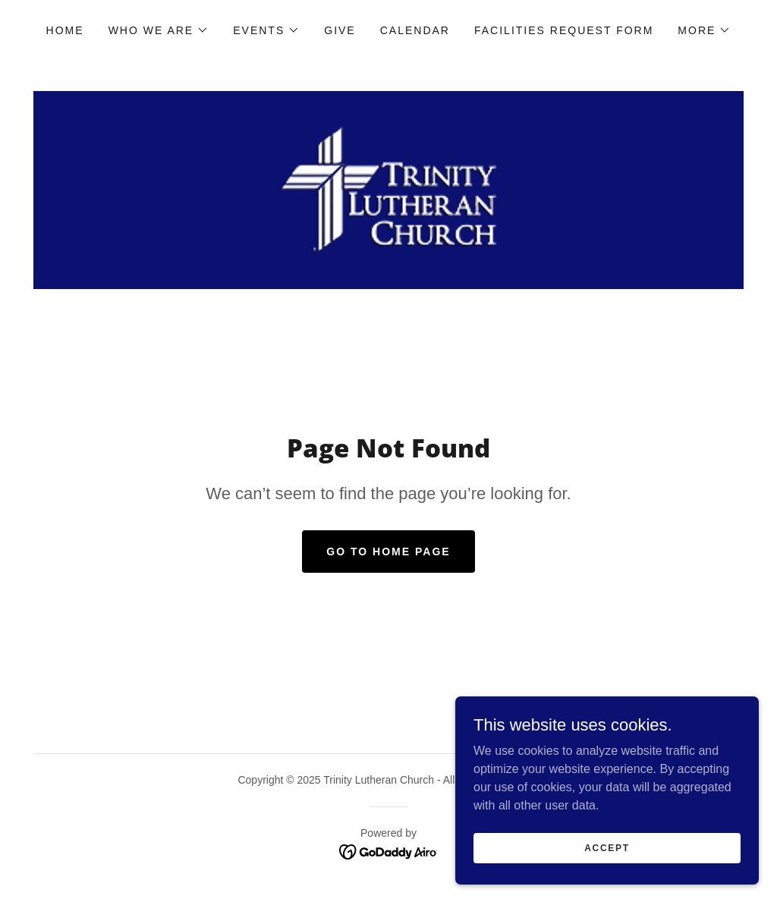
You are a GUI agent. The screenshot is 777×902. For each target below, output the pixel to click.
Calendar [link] (415, 30)
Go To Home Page (388, 551)
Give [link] (339, 30)
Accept (607, 847)
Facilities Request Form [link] (563, 30)
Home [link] (65, 30)
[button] (159, 30)
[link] (388, 189)
